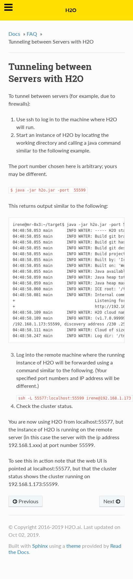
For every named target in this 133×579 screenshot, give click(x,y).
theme (73, 546)
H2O (70, 10)
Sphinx (40, 546)
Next (111, 501)
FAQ (32, 34)
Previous (25, 501)
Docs (14, 34)
